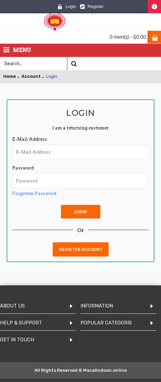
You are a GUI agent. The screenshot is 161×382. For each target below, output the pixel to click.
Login (51, 76)
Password (23, 168)
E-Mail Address (29, 139)
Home (9, 76)
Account (31, 76)
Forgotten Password (34, 193)
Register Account (80, 249)
